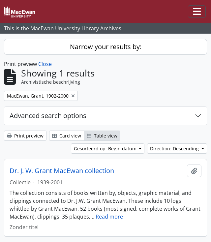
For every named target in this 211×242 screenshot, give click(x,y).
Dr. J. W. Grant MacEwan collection (62, 171)
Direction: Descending (175, 148)
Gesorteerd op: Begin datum (106, 148)
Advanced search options (48, 115)
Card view (66, 136)
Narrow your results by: (105, 46)
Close (45, 64)
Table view (102, 136)
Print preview (25, 136)
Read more (109, 216)
